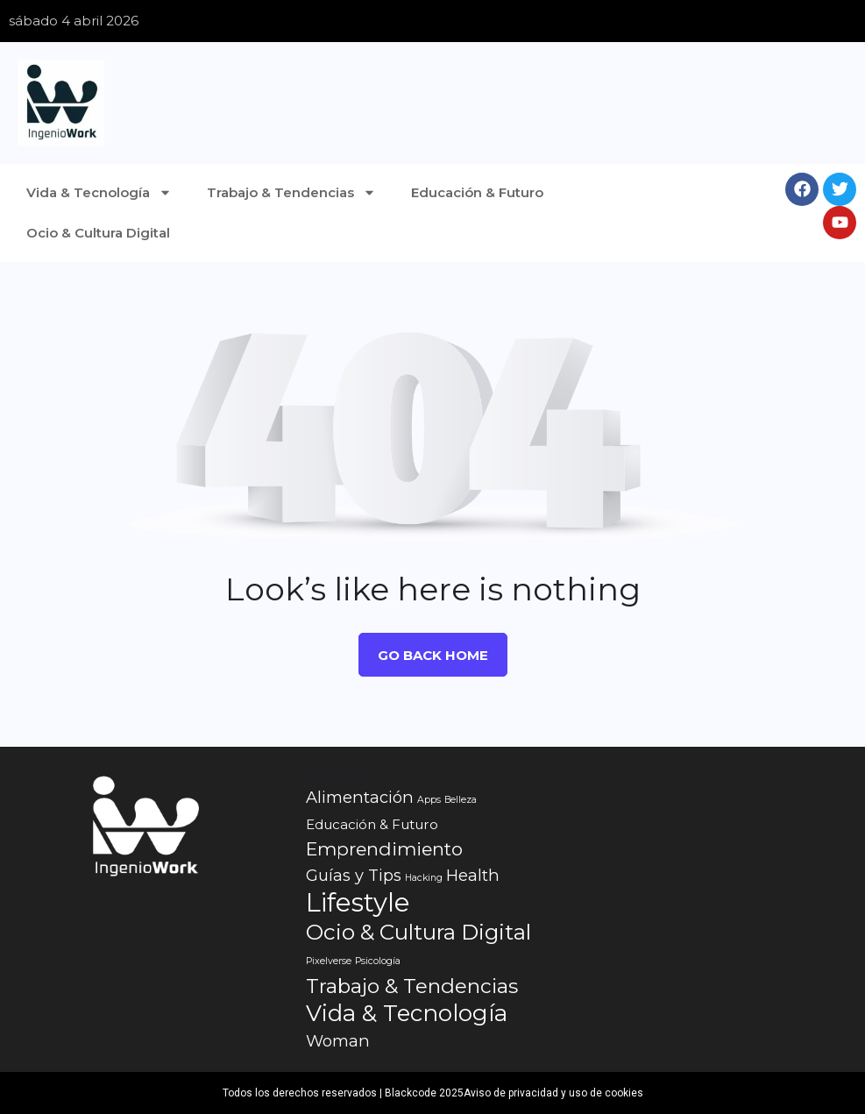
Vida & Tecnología (99, 192)
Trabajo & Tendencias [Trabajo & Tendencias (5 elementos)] (412, 986)
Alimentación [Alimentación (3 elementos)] (360, 797)
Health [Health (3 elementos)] (473, 875)
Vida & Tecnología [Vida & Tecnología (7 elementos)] (406, 1013)
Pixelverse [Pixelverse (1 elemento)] (328, 961)
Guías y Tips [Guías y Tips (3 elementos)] (353, 875)
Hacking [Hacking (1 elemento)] (424, 877)
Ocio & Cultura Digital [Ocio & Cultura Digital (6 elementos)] (418, 931)
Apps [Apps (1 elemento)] (429, 799)
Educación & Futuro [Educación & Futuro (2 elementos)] (372, 824)
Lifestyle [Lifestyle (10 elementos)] (358, 902)
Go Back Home (433, 655)
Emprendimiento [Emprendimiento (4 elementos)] (384, 849)
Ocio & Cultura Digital (98, 232)
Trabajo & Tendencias (291, 192)
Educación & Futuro (477, 192)
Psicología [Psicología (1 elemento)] (378, 961)
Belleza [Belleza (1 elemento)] (460, 799)
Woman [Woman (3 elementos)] (338, 1041)
